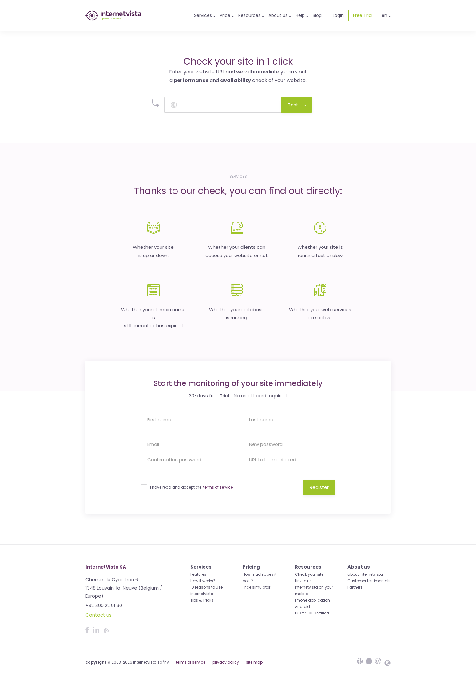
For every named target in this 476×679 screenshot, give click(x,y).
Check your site (309, 574)
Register (319, 487)
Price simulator (256, 587)
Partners (355, 587)
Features (198, 574)
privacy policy (225, 662)
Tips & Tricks (201, 600)
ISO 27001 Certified (312, 613)
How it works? (202, 580)
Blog (317, 15)
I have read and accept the (191, 487)
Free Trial (362, 15)
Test (297, 104)
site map (254, 662)
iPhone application (312, 600)
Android (302, 606)
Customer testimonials (369, 580)
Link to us (303, 580)
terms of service (218, 487)
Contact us (98, 615)
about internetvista (365, 574)
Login (338, 15)
